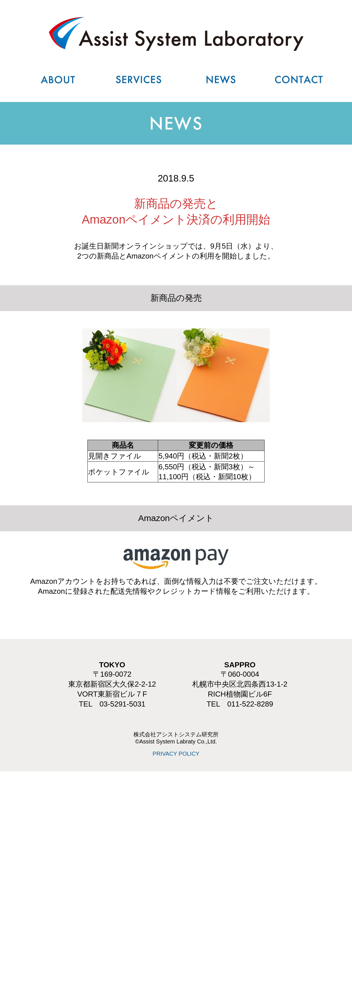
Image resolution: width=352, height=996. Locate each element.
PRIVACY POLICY (176, 754)
